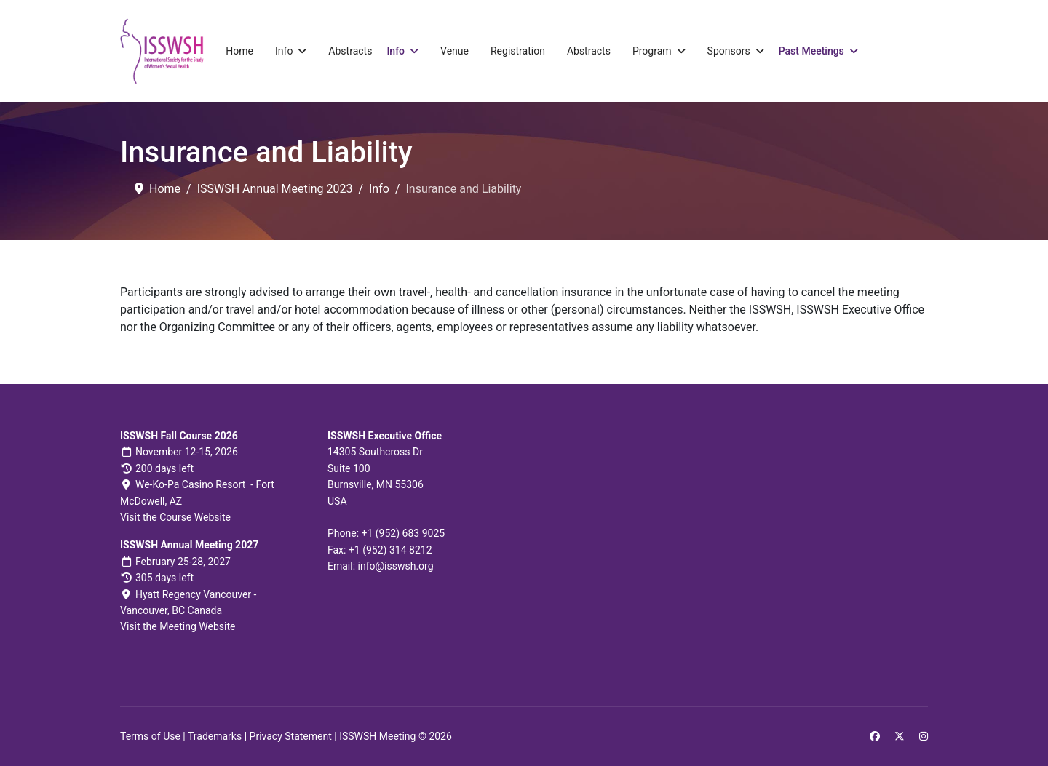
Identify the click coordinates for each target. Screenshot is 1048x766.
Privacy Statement (291, 736)
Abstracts (350, 51)
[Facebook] (875, 736)
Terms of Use (150, 736)
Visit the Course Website (175, 517)
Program (652, 51)
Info (284, 51)
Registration (518, 51)
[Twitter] (899, 736)
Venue (454, 51)
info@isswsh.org (396, 566)
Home (239, 51)
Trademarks (215, 736)
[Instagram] (923, 736)
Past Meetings (811, 51)
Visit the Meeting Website (177, 626)
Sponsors (728, 51)
